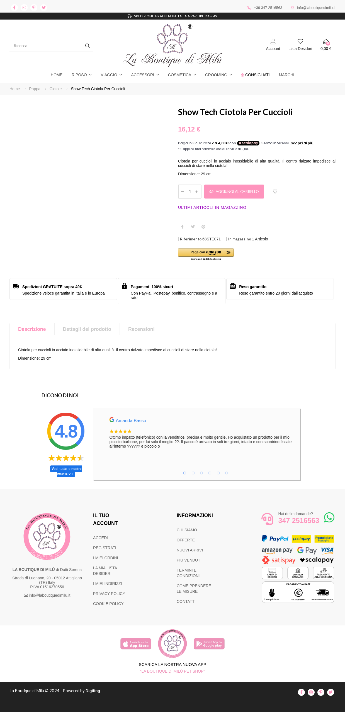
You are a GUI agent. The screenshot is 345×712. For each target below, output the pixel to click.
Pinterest (203, 227)
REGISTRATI (104, 548)
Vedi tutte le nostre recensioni (66, 471)
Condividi (182, 227)
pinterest (33, 7)
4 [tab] (210, 473)
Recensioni (142, 330)
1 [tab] (185, 473)
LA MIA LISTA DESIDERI (105, 571)
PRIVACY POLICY (109, 594)
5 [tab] (218, 473)
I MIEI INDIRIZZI (107, 584)
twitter (43, 7)
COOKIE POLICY (108, 604)
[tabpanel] (218, 433)
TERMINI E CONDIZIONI (188, 573)
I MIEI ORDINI (105, 558)
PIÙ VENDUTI (189, 560)
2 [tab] (193, 473)
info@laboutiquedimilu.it (316, 8)
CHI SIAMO (187, 530)
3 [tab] (201, 473)
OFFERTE (186, 540)
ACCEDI (100, 538)
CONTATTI (186, 602)
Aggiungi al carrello (236, 191)
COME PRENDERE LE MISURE (194, 589)
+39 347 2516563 (268, 8)
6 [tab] (226, 473)
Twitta (193, 227)
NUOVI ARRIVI (190, 550)
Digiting (94, 691)
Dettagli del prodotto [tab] (87, 330)
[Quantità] (190, 191)
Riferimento (190, 240)
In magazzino (239, 240)
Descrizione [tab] (32, 330)
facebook (14, 7)
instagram (24, 7)
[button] (217, 255)
